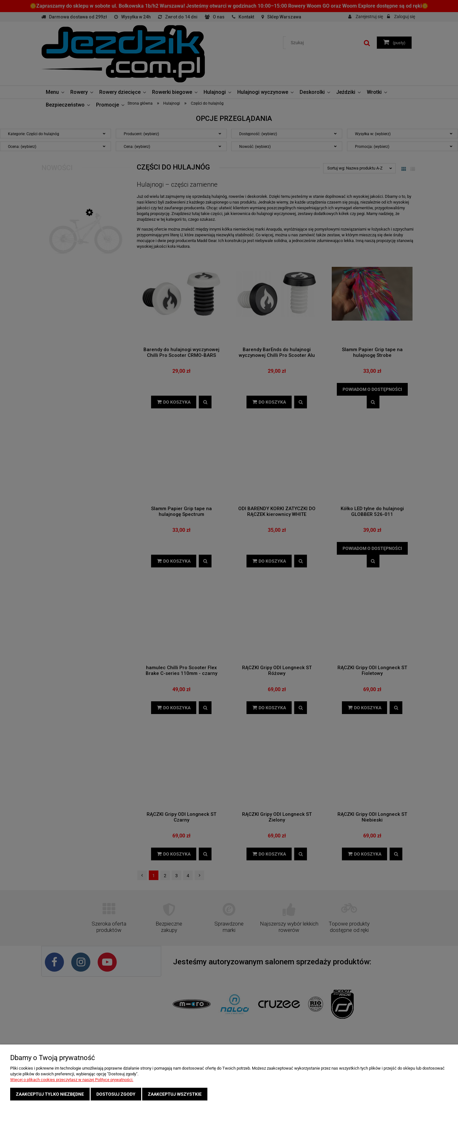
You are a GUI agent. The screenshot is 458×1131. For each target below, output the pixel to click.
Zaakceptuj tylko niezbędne (50, 1094)
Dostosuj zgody (115, 1094)
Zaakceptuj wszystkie (175, 1094)
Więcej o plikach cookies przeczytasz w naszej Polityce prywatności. (71, 1079)
